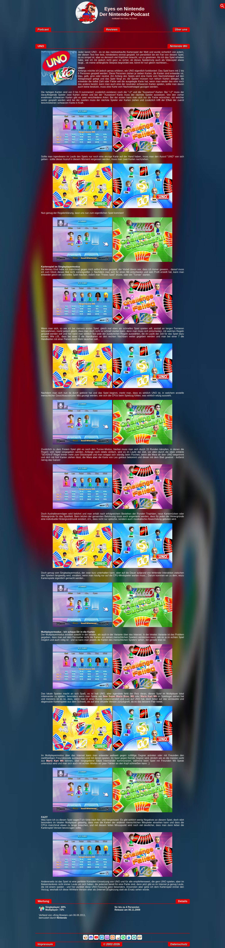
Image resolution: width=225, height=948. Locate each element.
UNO (41, 46)
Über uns (181, 29)
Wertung (43, 901)
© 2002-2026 (111, 944)
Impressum (45, 944)
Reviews (112, 29)
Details (182, 901)
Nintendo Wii (178, 46)
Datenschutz (178, 944)
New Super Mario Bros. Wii (118, 696)
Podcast (43, 29)
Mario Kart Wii (148, 696)
